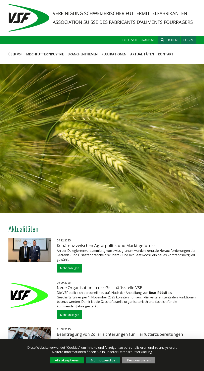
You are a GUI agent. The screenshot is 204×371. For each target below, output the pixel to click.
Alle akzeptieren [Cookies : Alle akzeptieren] (67, 360)
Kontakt (166, 54)
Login (188, 40)
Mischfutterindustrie (45, 54)
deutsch (130, 40)
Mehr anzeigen (69, 268)
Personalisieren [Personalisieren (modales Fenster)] (139, 360)
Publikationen (114, 54)
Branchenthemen (83, 54)
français (148, 40)
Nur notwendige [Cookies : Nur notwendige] (103, 360)
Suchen (169, 40)
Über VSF (15, 54)
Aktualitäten (142, 54)
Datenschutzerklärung (135, 352)
